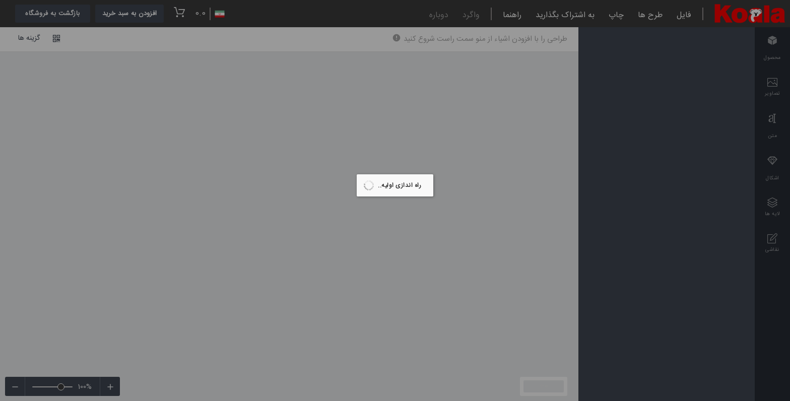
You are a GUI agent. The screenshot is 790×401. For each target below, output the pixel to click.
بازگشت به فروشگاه (52, 13)
